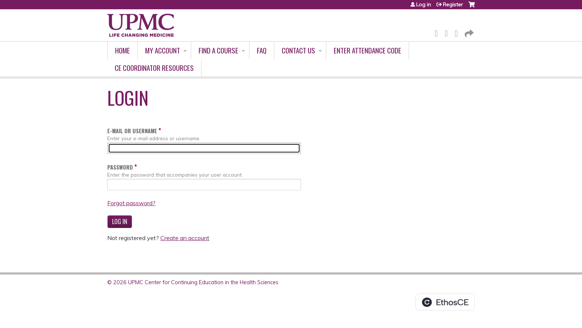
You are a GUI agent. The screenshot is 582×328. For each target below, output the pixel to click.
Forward (468, 32)
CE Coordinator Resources (154, 67)
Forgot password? (131, 203)
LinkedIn (458, 32)
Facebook (438, 32)
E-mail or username (132, 131)
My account (162, 50)
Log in (423, 4)
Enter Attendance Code (367, 50)
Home (122, 50)
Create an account (184, 238)
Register (453, 4)
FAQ (262, 50)
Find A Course (218, 50)
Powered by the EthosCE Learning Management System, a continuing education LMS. (445, 302)
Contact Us (298, 50)
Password (120, 167)
